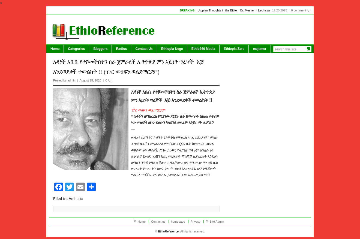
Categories (76, 49)
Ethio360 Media (203, 49)
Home (54, 49)
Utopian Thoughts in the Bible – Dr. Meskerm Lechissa (233, 10)
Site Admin (217, 221)
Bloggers (100, 49)
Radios (121, 49)
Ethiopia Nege (172, 49)
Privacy (195, 221)
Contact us (158, 221)
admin (71, 80)
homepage (178, 221)
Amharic (76, 198)
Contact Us (143, 49)
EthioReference (168, 231)
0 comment (298, 10)
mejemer (259, 49)
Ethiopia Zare (234, 49)
